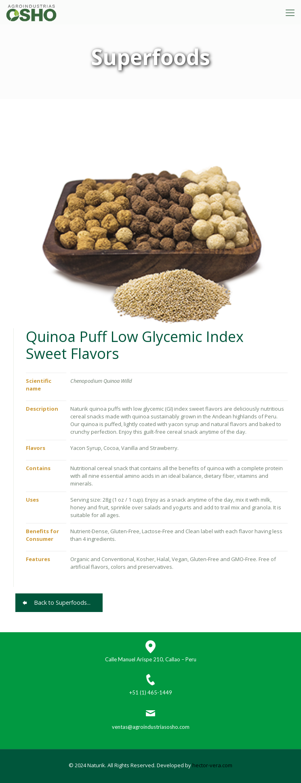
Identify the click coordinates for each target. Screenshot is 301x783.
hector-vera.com (212, 765)
